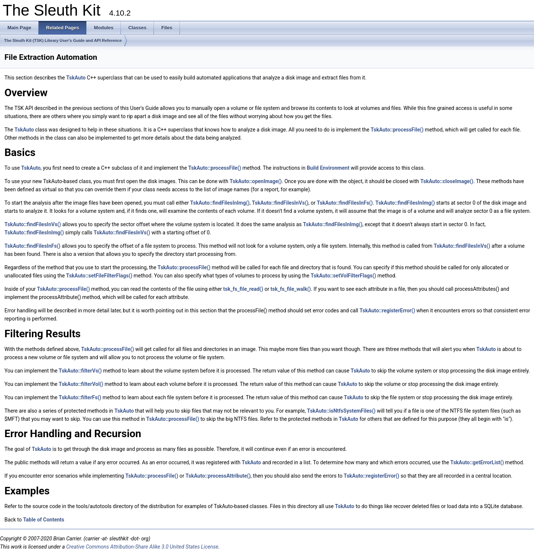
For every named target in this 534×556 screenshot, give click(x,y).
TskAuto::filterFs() (80, 397)
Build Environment (328, 168)
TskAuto (76, 78)
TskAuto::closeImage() (447, 181)
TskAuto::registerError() (387, 310)
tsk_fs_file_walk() (290, 289)
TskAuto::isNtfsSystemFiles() (341, 411)
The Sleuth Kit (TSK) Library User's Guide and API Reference (63, 40)
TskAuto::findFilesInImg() (220, 203)
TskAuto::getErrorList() (477, 462)
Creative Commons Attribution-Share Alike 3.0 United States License (142, 547)
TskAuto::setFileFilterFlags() (99, 276)
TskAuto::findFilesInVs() (280, 203)
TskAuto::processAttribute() (218, 476)
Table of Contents (43, 520)
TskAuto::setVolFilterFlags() (343, 276)
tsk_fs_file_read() (243, 289)
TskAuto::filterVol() (81, 384)
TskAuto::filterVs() (80, 371)
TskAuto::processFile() (396, 130)
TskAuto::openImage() (256, 181)
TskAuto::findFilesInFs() (345, 203)
